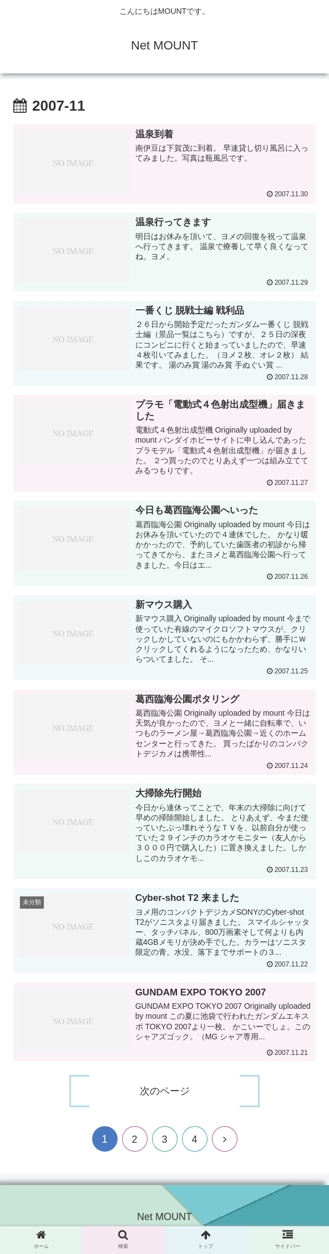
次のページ (165, 1095)
